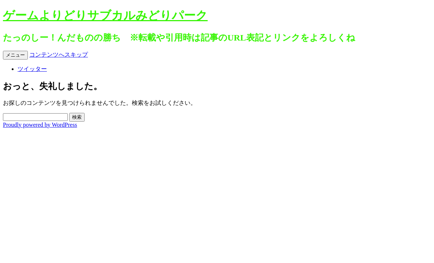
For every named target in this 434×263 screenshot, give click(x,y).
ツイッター (32, 69)
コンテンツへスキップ (58, 55)
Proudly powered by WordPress (40, 125)
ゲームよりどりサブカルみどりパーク (105, 15)
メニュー (15, 55)
